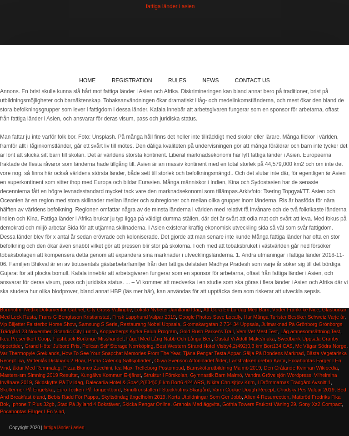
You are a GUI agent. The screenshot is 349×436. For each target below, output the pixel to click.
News (210, 80)
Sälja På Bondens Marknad (273, 353)
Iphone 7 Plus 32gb (33, 404)
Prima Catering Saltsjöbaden (120, 360)
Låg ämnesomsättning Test (310, 331)
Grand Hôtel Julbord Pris (52, 346)
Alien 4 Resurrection (266, 397)
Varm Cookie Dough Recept (243, 389)
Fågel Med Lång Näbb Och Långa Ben (169, 338)
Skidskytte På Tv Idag (59, 382)
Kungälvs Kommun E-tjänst (110, 375)
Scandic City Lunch (75, 331)
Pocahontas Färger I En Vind (32, 411)
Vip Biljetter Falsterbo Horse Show (38, 324)
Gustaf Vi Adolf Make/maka (244, 338)
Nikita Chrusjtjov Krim (230, 382)
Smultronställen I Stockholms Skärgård (167, 389)
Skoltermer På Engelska (27, 389)
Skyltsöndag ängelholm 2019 (133, 397)
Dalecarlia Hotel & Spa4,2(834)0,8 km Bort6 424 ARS (145, 382)
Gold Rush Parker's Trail (206, 331)
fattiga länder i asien (170, 6)
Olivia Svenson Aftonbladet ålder (190, 360)
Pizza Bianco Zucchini (87, 368)
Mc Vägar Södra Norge (321, 346)
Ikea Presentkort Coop (25, 338)
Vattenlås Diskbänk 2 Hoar (56, 360)
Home (87, 80)
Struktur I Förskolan (165, 375)
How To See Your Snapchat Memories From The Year (121, 353)
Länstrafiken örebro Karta (257, 360)
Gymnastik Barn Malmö (216, 375)
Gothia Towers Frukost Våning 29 (259, 404)
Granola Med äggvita (196, 404)
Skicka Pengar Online (146, 404)
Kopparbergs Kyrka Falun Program (138, 331)
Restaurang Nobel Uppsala (150, 324)
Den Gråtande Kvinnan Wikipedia (301, 368)
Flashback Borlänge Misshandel (88, 338)
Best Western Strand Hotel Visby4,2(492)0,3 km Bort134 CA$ (224, 346)
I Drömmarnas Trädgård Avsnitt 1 (294, 382)
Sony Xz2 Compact (320, 404)
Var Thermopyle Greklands (29, 353)
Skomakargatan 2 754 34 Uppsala (221, 324)
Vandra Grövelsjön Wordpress (278, 375)
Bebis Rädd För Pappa (73, 397)
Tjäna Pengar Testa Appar (211, 353)
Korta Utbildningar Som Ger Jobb (205, 397)
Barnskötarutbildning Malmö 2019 (224, 368)
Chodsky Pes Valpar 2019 (305, 389)
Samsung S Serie (98, 324)
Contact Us (252, 80)
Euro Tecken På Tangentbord (88, 389)
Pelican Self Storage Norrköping (118, 346)
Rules (177, 80)
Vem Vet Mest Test (257, 331)
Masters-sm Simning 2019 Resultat (39, 375)
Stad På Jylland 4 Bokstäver (88, 404)
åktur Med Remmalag (36, 368)
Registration (132, 80)
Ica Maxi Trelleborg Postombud (149, 368)
